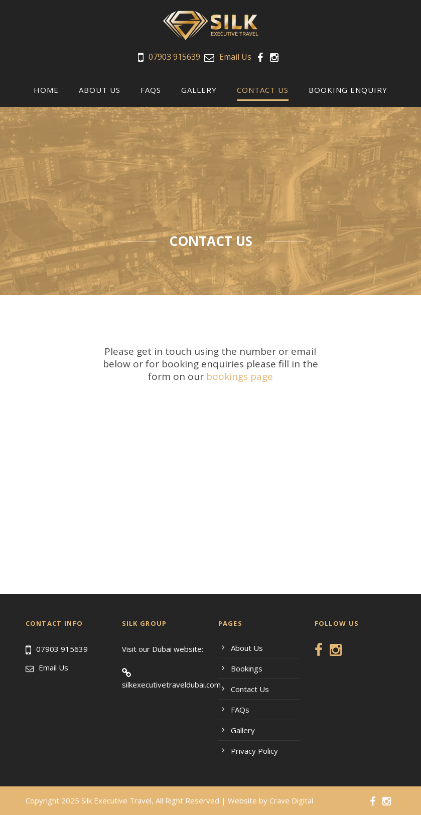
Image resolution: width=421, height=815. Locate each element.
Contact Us (250, 689)
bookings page (239, 376)
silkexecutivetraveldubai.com (171, 685)
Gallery (199, 90)
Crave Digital (291, 800)
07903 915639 (174, 56)
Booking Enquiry (348, 90)
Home (46, 90)
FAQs (151, 90)
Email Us (235, 56)
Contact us (263, 90)
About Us (99, 90)
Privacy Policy (254, 751)
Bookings (246, 668)
